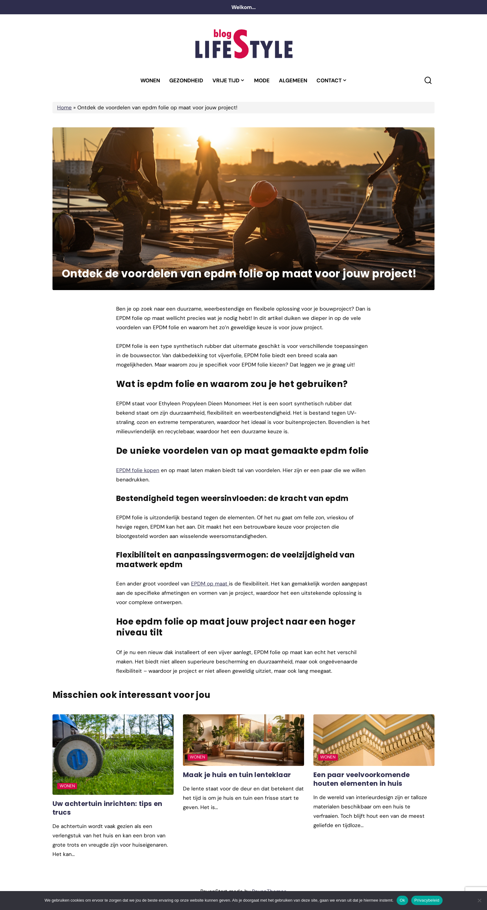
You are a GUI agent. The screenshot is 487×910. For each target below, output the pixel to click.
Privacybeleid (426, 900)
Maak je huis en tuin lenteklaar (237, 775)
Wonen (150, 80)
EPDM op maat (210, 583)
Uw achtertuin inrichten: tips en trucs (108, 808)
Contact (329, 80)
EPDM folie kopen (137, 470)
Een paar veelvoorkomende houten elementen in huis (361, 779)
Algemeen (293, 80)
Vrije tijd (225, 80)
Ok (402, 900)
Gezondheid (186, 80)
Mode (262, 80)
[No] (479, 900)
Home (64, 107)
